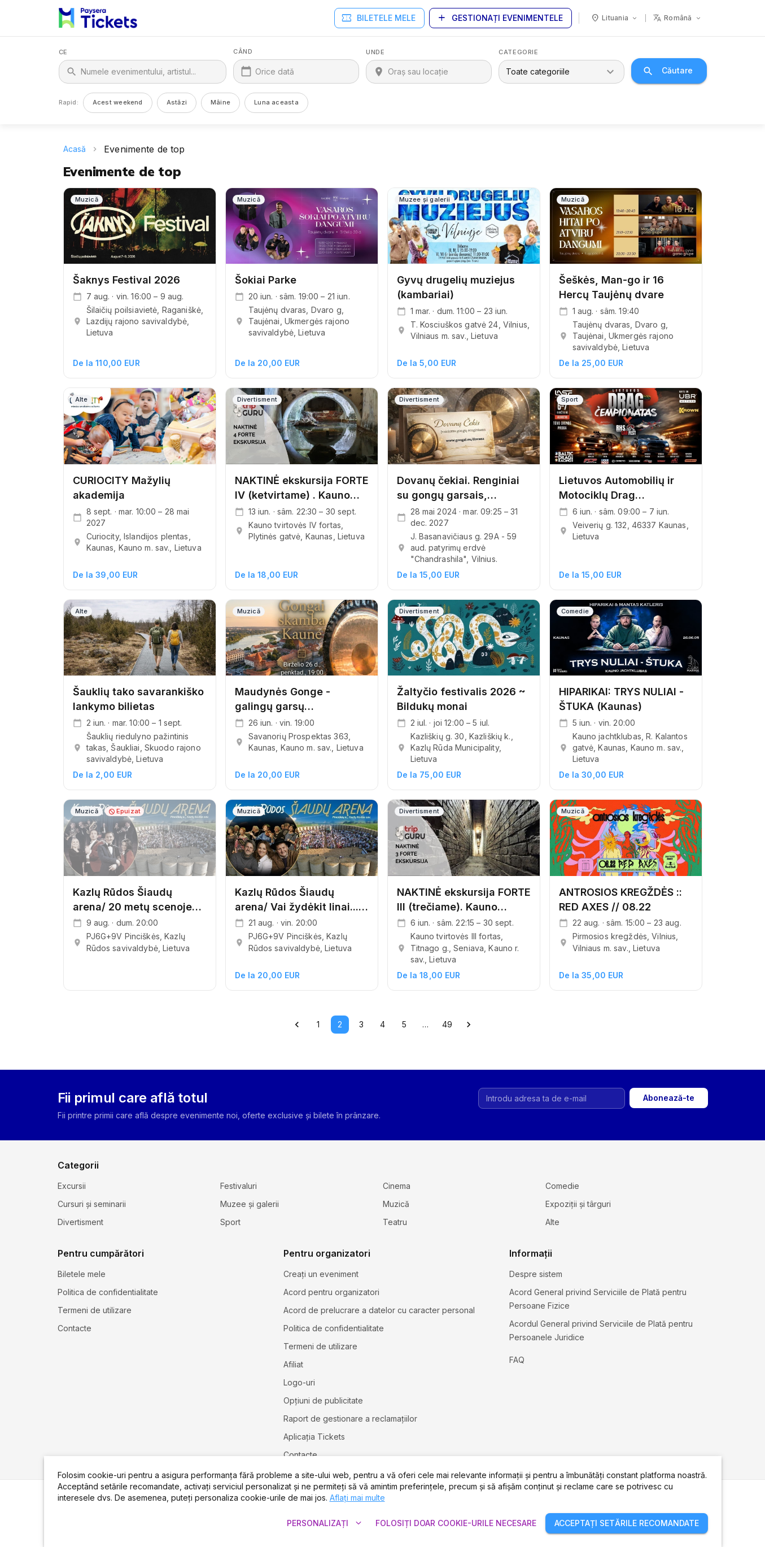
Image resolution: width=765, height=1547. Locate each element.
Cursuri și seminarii (92, 1204)
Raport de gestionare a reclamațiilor (350, 1418)
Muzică (396, 1204)
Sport (230, 1222)
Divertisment (80, 1222)
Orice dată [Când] (274, 71)
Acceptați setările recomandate (626, 1523)
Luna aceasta (276, 102)
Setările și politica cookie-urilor (566, 1355)
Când (242, 51)
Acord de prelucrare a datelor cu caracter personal (379, 1310)
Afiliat (293, 1364)
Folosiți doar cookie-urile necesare (456, 1523)
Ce (63, 52)
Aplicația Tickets (314, 1436)
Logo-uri (299, 1382)
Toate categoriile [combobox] (538, 71)
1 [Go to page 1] (318, 1025)
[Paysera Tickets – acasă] (98, 18)
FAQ (516, 1373)
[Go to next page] (469, 1025)
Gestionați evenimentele (500, 18)
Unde (375, 52)
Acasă (74, 149)
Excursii (72, 1186)
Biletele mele (379, 18)
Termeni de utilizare (95, 1310)
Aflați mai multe (357, 1497)
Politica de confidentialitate (108, 1292)
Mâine (220, 102)
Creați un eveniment (321, 1274)
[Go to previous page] (297, 1025)
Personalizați (324, 1523)
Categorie (518, 52)
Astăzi (177, 102)
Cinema (396, 1186)
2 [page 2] (340, 1025)
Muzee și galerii (249, 1204)
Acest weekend (118, 102)
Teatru (395, 1222)
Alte (552, 1222)
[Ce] (150, 71)
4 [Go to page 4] (383, 1025)
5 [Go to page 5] (404, 1025)
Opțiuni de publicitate (323, 1400)
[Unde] (436, 71)
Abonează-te (669, 1098)
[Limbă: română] (677, 18)
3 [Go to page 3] (361, 1025)
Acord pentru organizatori (331, 1292)
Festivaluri (238, 1186)
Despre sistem (535, 1274)
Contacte (74, 1328)
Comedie (562, 1186)
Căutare (668, 71)
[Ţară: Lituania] (614, 18)
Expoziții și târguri (578, 1204)
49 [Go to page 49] (447, 1025)
